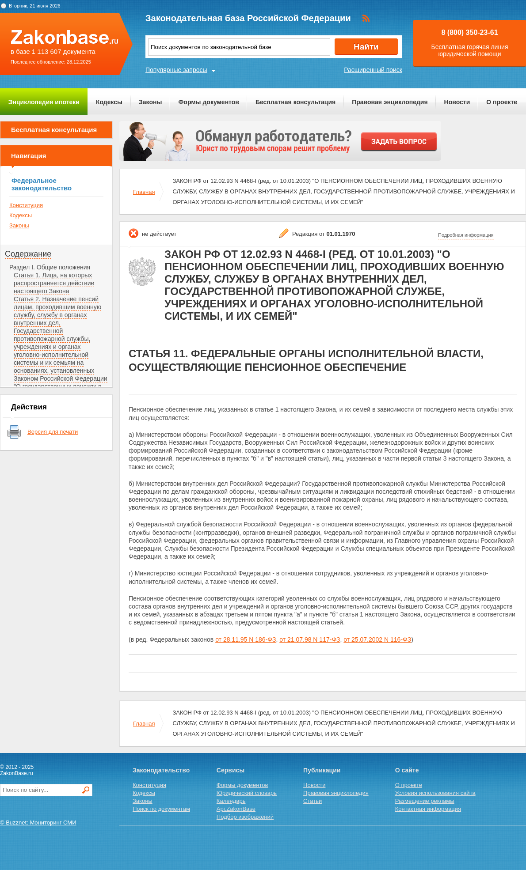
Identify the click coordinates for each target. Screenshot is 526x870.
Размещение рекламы (424, 801)
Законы (150, 102)
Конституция (26, 205)
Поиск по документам (161, 809)
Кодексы (109, 102)
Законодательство (161, 770)
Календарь (231, 801)
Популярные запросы (176, 69)
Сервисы (230, 770)
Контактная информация (428, 809)
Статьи (312, 801)
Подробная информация (466, 235)
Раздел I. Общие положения (49, 267)
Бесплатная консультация (295, 102)
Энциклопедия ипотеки (44, 102)
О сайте (407, 770)
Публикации (321, 770)
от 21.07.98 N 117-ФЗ (309, 639)
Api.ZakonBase (236, 809)
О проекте (501, 102)
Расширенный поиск (373, 69)
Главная (144, 192)
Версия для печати (52, 431)
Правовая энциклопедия (389, 102)
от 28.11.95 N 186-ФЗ (245, 639)
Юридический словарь (247, 793)
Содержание (28, 254)
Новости (457, 102)
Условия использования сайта (435, 793)
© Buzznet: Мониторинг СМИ (38, 822)
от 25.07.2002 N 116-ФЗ (377, 639)
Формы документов (208, 102)
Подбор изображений (245, 816)
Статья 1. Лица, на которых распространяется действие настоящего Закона (54, 283)
